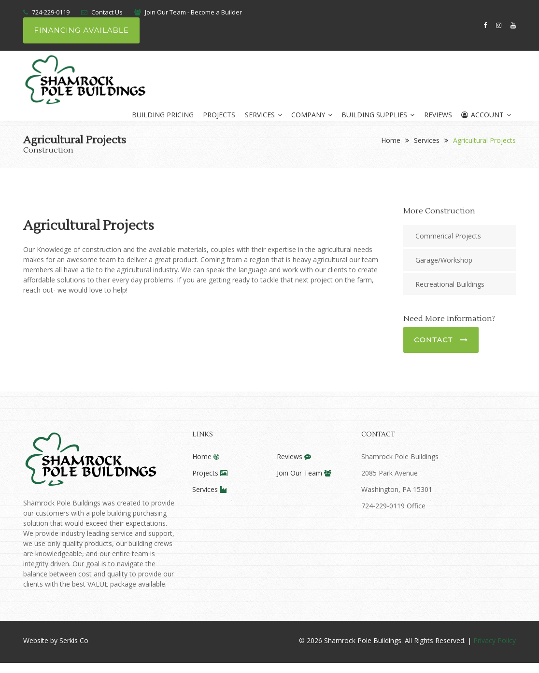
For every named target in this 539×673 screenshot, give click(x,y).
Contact (441, 339)
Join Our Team (304, 472)
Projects (217, 114)
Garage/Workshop (443, 259)
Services (262, 114)
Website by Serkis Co (55, 640)
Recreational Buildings (449, 283)
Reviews (438, 114)
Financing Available (81, 30)
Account (486, 114)
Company (310, 114)
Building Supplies (377, 114)
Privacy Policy (494, 640)
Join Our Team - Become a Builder (193, 12)
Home (390, 139)
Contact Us (107, 12)
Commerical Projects (448, 235)
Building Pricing (161, 114)
